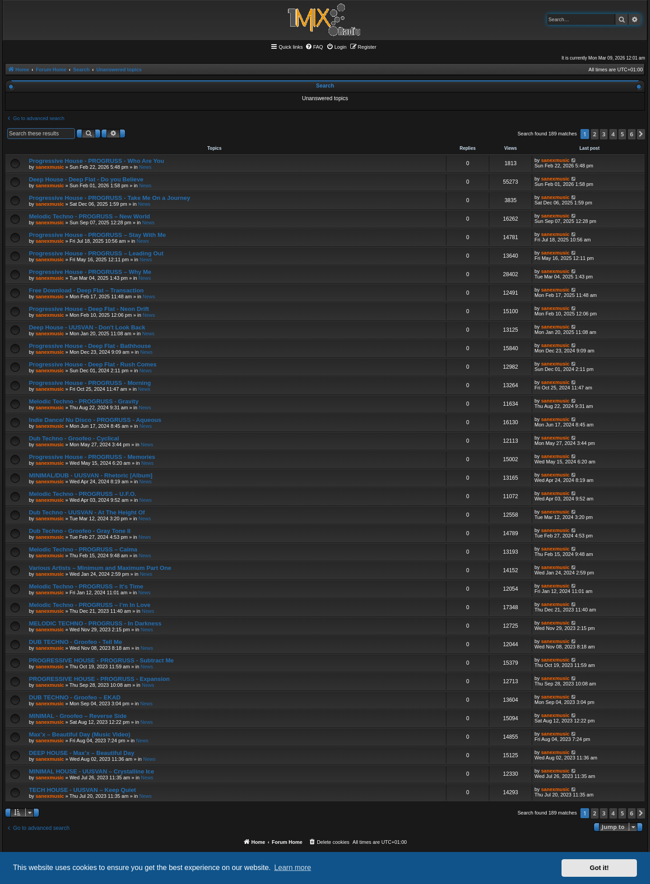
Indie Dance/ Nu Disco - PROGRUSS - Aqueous (95, 420)
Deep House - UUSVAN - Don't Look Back (87, 327)
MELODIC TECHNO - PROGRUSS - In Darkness (95, 623)
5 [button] (622, 134)
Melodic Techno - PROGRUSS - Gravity (84, 401)
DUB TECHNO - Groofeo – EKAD (75, 697)
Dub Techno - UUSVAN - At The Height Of (87, 512)
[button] (641, 134)
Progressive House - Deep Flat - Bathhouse (90, 345)
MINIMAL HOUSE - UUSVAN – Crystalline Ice (91, 771)
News (145, 167)
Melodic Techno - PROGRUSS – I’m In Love (89, 605)
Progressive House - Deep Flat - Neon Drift (89, 308)
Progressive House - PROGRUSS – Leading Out (96, 253)
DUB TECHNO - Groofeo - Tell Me (75, 642)
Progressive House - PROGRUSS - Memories (92, 457)
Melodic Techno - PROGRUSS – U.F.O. (82, 494)
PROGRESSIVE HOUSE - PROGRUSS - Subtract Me (101, 660)
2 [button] (594, 134)
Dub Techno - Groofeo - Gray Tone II (79, 531)
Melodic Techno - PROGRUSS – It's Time (86, 586)
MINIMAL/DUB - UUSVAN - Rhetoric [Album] (91, 475)
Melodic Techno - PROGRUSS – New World (89, 216)
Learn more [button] (292, 867)
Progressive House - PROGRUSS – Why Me (90, 271)
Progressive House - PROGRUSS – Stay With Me (97, 234)
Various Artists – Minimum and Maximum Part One (100, 568)
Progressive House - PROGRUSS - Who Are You (96, 160)
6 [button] (631, 134)
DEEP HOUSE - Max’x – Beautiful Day (82, 753)
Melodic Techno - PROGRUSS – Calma (83, 549)
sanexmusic (50, 167)
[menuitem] (314, 47)
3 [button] (603, 134)
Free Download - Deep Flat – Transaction (86, 290)
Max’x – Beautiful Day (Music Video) (79, 734)
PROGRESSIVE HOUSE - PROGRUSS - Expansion (99, 679)
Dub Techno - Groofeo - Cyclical (74, 438)
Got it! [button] (599, 867)
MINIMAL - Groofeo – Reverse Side (78, 716)
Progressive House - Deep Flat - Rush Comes (93, 364)
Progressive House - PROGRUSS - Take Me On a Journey (109, 197)
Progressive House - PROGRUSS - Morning (90, 383)
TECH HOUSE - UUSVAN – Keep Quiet (82, 790)
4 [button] (613, 134)
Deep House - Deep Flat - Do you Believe (86, 179)
